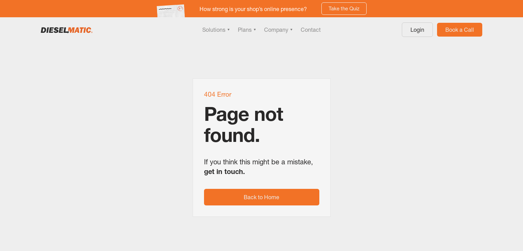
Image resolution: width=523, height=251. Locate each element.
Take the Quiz (344, 8)
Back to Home (261, 197)
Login (417, 29)
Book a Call (459, 29)
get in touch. (224, 171)
